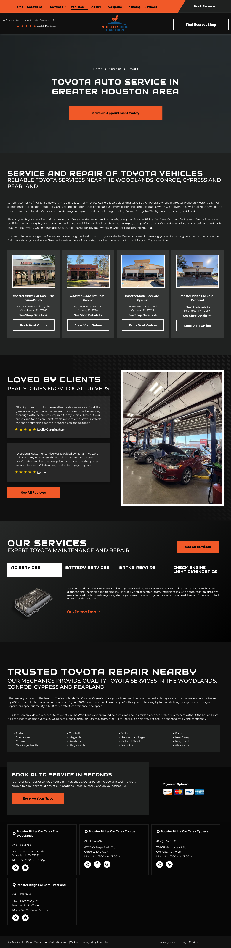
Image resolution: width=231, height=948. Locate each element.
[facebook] (97, 865)
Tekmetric (103, 942)
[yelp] (15, 868)
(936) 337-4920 (94, 841)
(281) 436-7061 (22, 894)
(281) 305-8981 (22, 845)
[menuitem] (20, 7)
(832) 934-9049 (166, 841)
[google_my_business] (25, 868)
